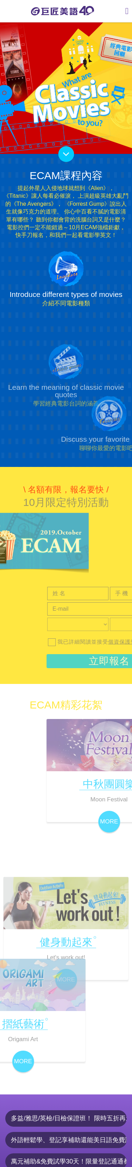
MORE (66, 1030)
